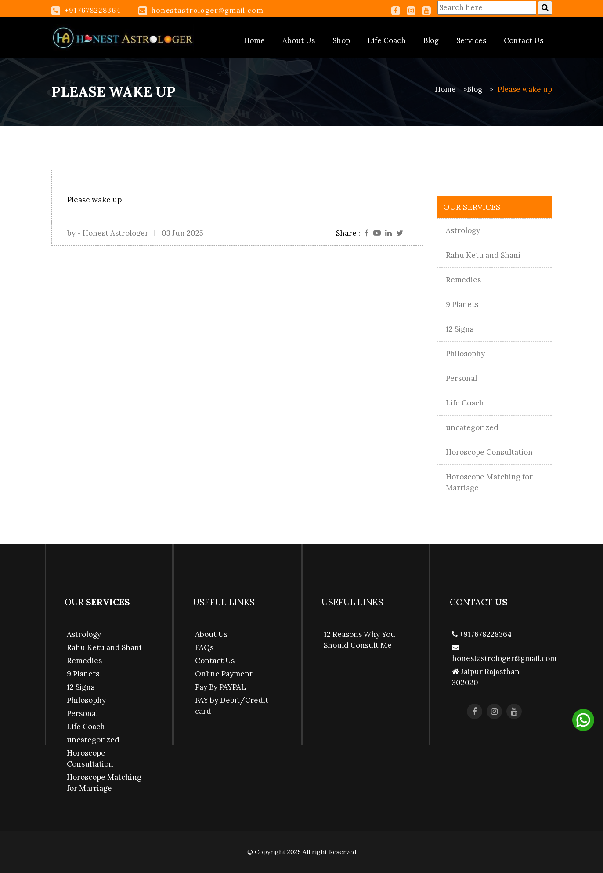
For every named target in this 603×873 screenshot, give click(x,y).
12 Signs (459, 329)
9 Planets (462, 304)
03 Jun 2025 (182, 233)
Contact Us (523, 40)
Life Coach (387, 40)
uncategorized (472, 427)
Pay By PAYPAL (220, 687)
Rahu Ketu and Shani (483, 255)
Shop (341, 40)
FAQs (204, 647)
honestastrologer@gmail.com (208, 10)
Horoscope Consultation (489, 452)
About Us (298, 40)
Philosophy (465, 353)
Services (471, 40)
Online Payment (224, 674)
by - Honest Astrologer (107, 233)
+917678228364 (482, 634)
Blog (431, 40)
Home (254, 40)
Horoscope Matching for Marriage (489, 482)
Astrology (463, 230)
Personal (461, 378)
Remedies (463, 280)
